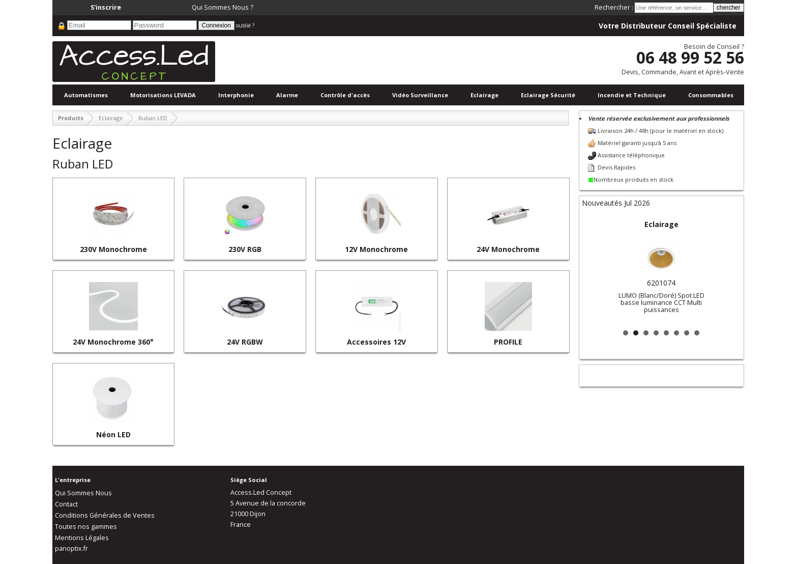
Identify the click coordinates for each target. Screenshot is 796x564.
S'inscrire (106, 7)
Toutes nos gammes (86, 526)
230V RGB (244, 249)
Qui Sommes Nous (83, 493)
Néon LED (113, 434)
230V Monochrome (113, 249)
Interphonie (236, 95)
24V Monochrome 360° (113, 342)
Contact (66, 504)
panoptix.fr (71, 548)
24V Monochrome (508, 249)
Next (728, 271)
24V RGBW (245, 342)
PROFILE (508, 342)
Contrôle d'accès (345, 95)
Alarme (287, 95)
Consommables (710, 95)
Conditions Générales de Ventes (105, 515)
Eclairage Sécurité (548, 95)
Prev (595, 271)
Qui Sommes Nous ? (222, 7)
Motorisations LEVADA (163, 95)
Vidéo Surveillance (420, 95)
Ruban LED (152, 118)
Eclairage (484, 95)
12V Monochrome (376, 249)
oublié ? (245, 25)
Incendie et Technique (632, 95)
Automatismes (86, 95)
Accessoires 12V (376, 342)
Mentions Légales (82, 537)
